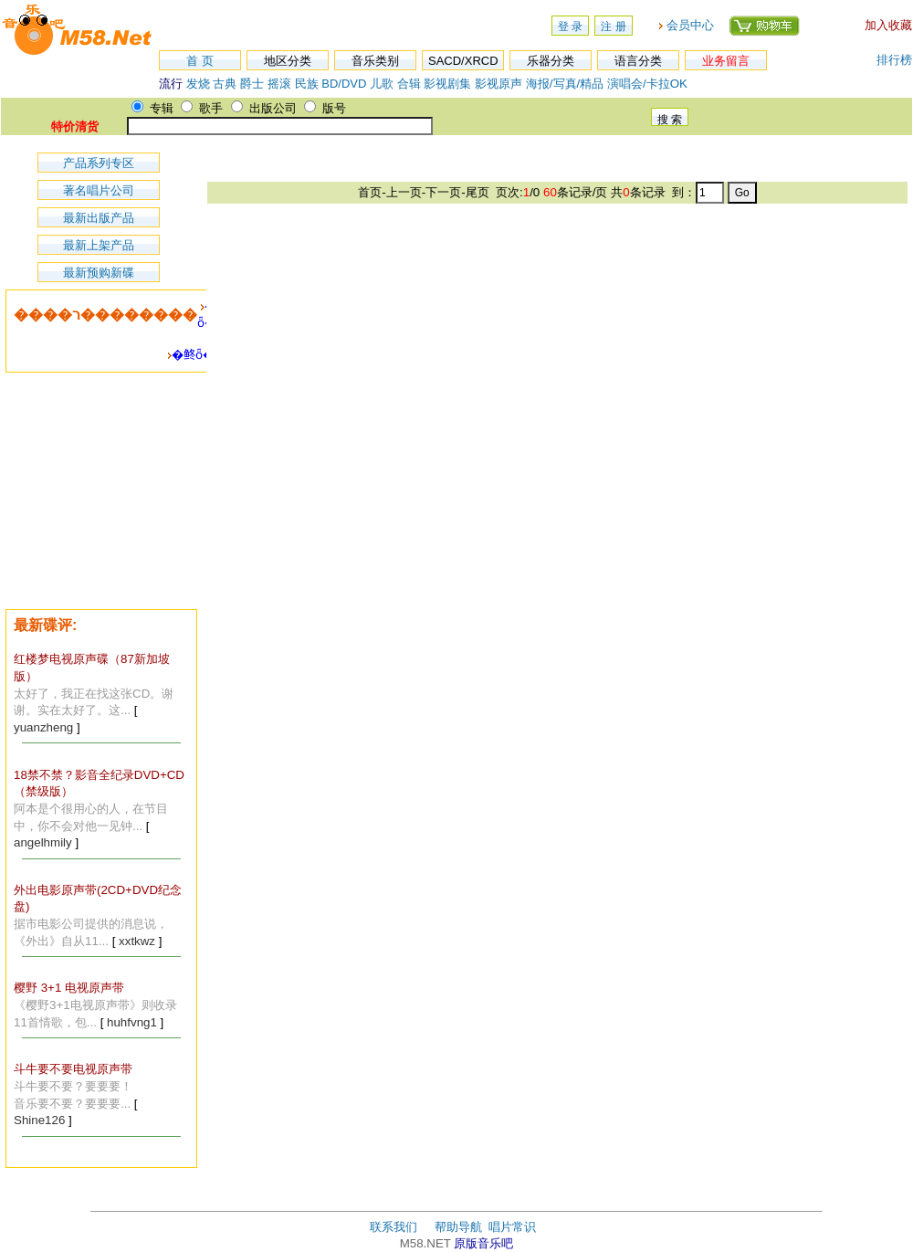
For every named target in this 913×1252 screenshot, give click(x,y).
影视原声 (498, 83)
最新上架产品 (98, 245)
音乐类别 (375, 61)
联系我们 (393, 1227)
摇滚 (281, 83)
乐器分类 (550, 61)
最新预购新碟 (98, 272)
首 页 (200, 61)
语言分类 (638, 61)
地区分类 (287, 61)
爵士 (252, 83)
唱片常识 (512, 1227)
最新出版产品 (98, 218)
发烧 (198, 83)
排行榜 (894, 60)
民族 (307, 83)
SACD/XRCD (463, 61)
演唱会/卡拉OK (647, 83)
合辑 (409, 83)
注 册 (613, 26)
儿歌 (382, 83)
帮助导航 (458, 1227)
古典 (224, 83)
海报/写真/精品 (564, 83)
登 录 (570, 26)
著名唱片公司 (98, 190)
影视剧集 (447, 83)
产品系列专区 (98, 163)
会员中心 (690, 25)
